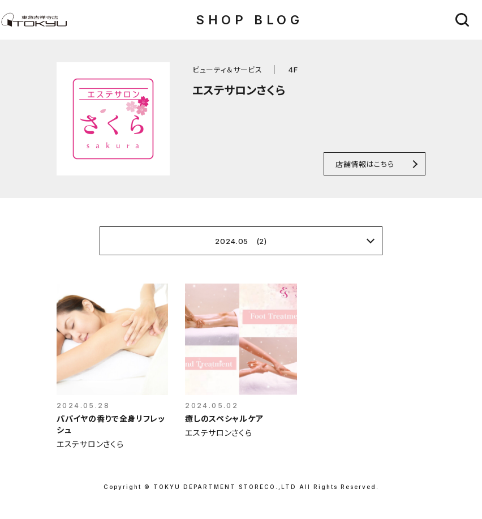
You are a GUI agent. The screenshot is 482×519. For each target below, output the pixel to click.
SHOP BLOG (249, 19)
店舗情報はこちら (364, 163)
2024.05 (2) (240, 241)
